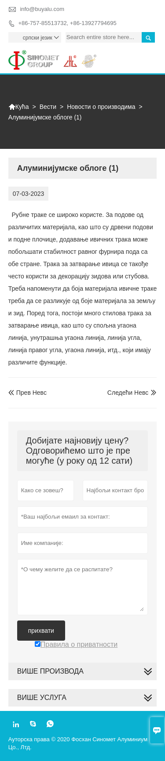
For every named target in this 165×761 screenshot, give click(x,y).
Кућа (18, 106)
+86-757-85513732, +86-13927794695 (67, 23)
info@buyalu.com (42, 9)
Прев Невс (27, 392)
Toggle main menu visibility (146, 54)
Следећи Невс (127, 392)
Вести (48, 106)
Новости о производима (101, 106)
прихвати (41, 630)
